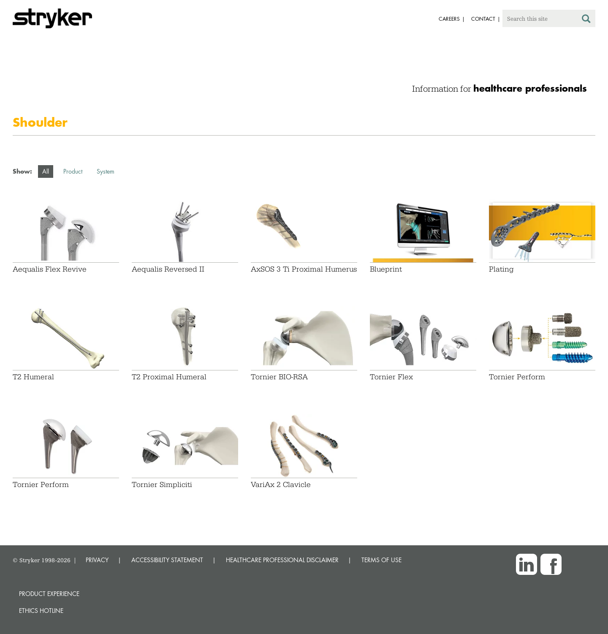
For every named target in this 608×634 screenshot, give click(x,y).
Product (72, 171)
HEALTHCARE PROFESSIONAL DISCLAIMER (282, 560)
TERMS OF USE (381, 560)
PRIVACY (97, 560)
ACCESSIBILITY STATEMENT (167, 560)
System (105, 171)
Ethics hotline (41, 611)
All (45, 171)
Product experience (49, 594)
